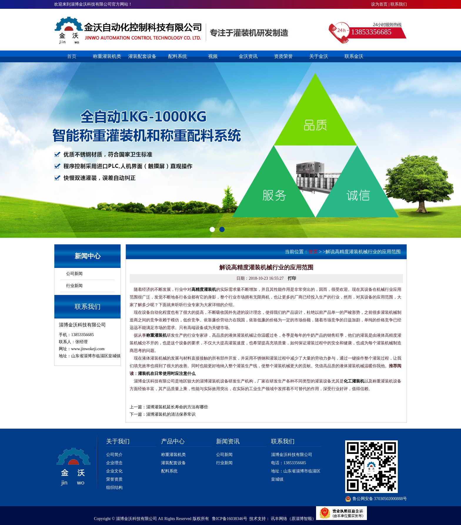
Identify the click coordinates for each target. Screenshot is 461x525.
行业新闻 (74, 286)
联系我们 (398, 4)
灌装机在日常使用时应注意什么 (167, 373)
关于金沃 (318, 56)
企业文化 (114, 471)
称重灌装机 (156, 335)
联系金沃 (354, 56)
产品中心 (173, 441)
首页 (71, 56)
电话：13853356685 (288, 463)
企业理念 (114, 463)
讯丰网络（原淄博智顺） (293, 518)
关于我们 (118, 441)
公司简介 (114, 454)
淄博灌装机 (172, 30)
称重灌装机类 (107, 56)
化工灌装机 (354, 381)
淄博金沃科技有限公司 (291, 454)
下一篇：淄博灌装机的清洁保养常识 (163, 414)
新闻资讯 (228, 441)
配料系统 (177, 56)
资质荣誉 (283, 56)
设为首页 (379, 4)
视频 (213, 56)
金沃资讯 (248, 56)
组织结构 (114, 487)
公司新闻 (74, 273)
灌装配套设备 (142, 56)
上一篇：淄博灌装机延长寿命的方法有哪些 (169, 407)
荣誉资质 (114, 479)
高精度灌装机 (203, 289)
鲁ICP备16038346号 (229, 518)
